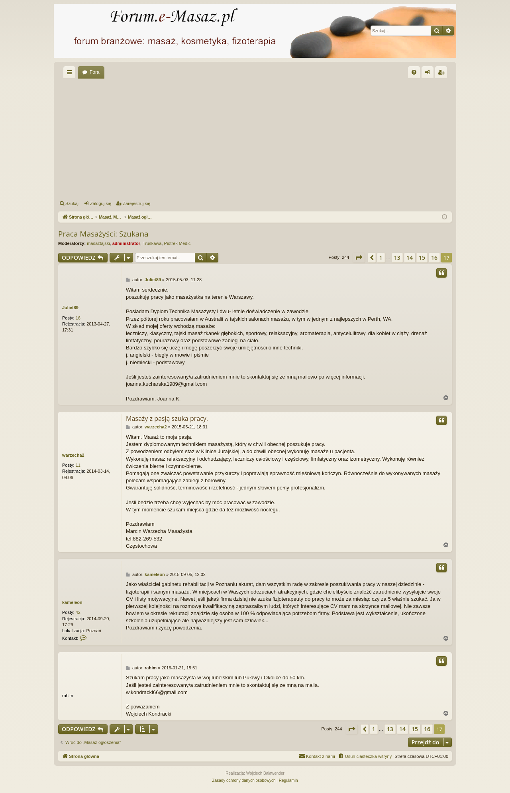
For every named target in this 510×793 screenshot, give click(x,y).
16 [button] (434, 257)
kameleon (72, 602)
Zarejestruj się (136, 203)
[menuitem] (414, 72)
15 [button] (422, 257)
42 (78, 612)
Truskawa (152, 243)
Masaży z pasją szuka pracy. (167, 418)
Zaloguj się (100, 203)
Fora (95, 72)
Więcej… (71, 73)
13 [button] (397, 257)
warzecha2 (73, 455)
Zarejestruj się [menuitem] (442, 73)
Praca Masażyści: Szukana (103, 234)
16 (78, 318)
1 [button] (380, 257)
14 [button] (409, 257)
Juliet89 (70, 307)
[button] (359, 257)
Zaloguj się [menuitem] (429, 73)
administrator (126, 243)
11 (78, 465)
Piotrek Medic (177, 243)
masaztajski (98, 243)
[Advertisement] (255, 138)
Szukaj (71, 203)
